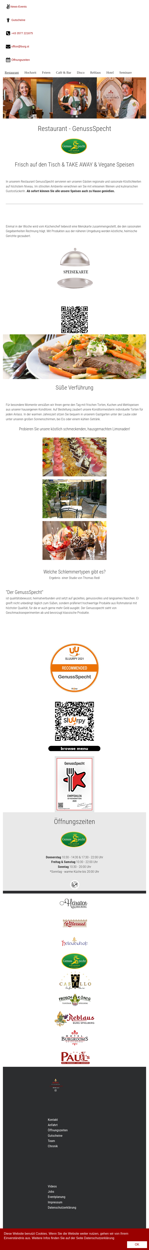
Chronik (53, 1146)
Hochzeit (30, 72)
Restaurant (12, 72)
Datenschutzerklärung (62, 1207)
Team (51, 1141)
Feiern (46, 72)
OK (137, 1244)
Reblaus (95, 72)
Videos (52, 1186)
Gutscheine (18, 20)
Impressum (55, 1202)
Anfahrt (53, 1125)
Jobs (51, 1191)
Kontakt (53, 1120)
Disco (81, 72)
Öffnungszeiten (58, 1130)
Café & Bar (63, 72)
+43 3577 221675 (22, 33)
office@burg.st (20, 46)
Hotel (110, 72)
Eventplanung (56, 1197)
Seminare (125, 72)
